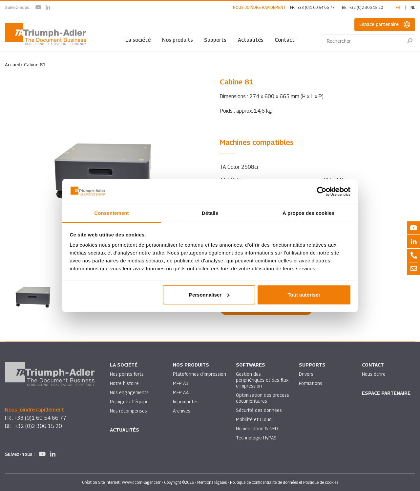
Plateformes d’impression (199, 374)
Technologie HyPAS (256, 437)
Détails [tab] (210, 213)
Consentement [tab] (111, 213)
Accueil (12, 64)
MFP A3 (180, 383)
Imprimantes (186, 401)
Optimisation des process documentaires (262, 398)
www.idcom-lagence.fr (141, 482)
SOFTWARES (250, 365)
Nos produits (177, 40)
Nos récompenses (128, 410)
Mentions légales (212, 482)
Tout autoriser (304, 295)
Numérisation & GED (257, 428)
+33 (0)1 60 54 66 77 (315, 7)
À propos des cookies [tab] (308, 213)
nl (412, 7)
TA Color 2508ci (239, 167)
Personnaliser (209, 295)
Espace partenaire (384, 24)
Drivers (306, 374)
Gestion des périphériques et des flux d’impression (262, 380)
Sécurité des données (259, 410)
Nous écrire (374, 374)
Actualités (250, 40)
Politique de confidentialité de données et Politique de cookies (284, 482)
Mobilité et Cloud (254, 419)
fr (398, 7)
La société (138, 40)
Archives (181, 410)
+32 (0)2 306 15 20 (366, 7)
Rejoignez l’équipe (129, 401)
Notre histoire (124, 383)
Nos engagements (129, 392)
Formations (310, 383)
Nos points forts (127, 374)
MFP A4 (180, 392)
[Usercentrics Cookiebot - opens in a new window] (321, 191)
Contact (285, 40)
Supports (215, 40)
